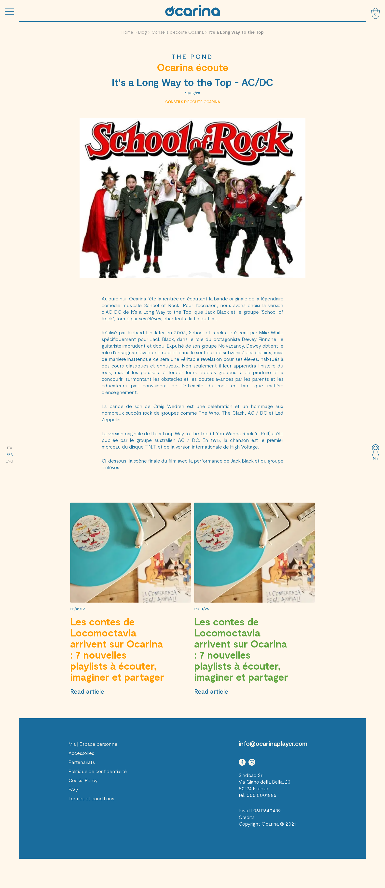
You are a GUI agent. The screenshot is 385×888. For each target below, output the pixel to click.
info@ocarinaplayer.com (273, 743)
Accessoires (81, 753)
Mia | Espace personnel (94, 744)
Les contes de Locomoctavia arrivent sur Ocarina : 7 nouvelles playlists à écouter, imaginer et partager (117, 649)
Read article (87, 691)
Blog (142, 32)
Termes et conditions (91, 798)
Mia (375, 458)
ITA (9, 448)
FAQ (73, 789)
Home (127, 32)
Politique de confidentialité (98, 771)
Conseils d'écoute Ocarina (178, 32)
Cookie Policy (83, 780)
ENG (9, 461)
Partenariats (82, 762)
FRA (9, 454)
